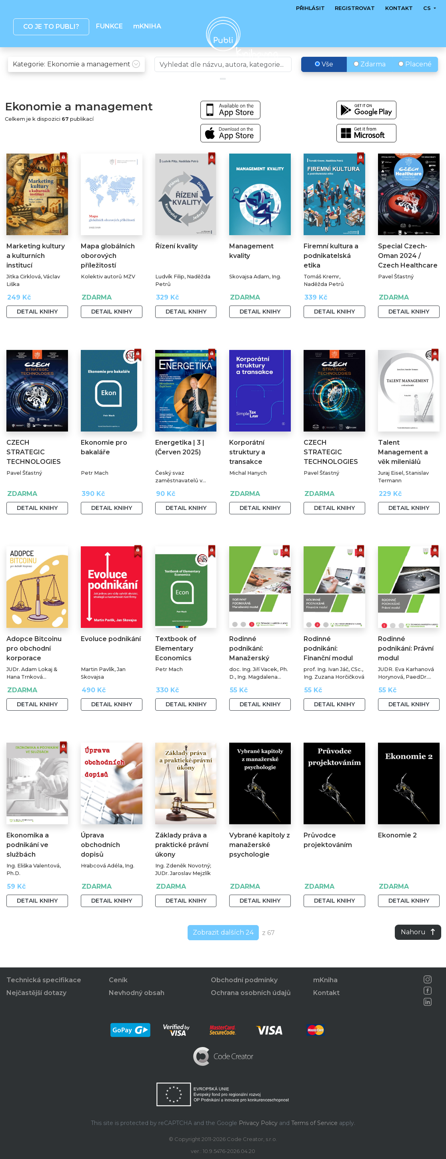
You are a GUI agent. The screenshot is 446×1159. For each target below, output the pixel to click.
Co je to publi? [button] (51, 26)
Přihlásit (310, 8)
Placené (415, 81)
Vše (324, 81)
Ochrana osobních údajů (251, 993)
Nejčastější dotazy (36, 993)
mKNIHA (147, 26)
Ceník (118, 980)
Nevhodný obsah (136, 993)
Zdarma (370, 81)
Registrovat (355, 8)
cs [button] (427, 8)
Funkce (109, 26)
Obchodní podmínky (244, 980)
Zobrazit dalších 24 (223, 949)
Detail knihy (37, 328)
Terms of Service (314, 1123)
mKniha (325, 980)
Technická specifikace (43, 980)
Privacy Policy (258, 1123)
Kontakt (399, 8)
